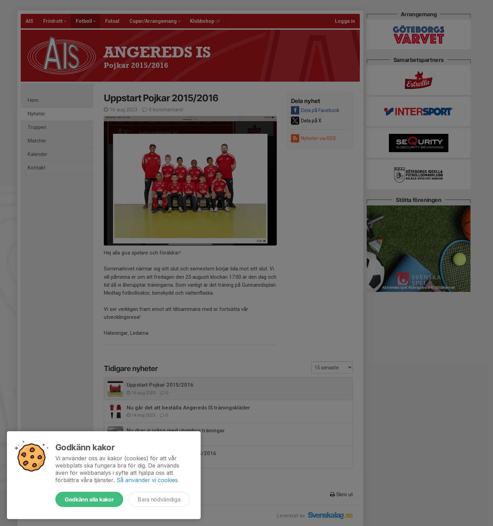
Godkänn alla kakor (89, 499)
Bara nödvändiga (159, 499)
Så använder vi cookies (147, 480)
